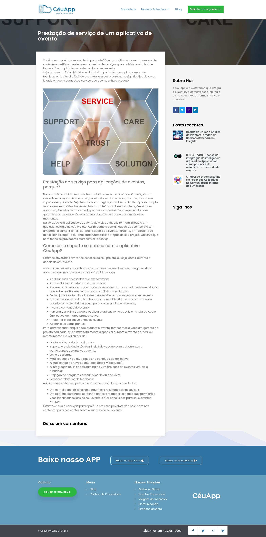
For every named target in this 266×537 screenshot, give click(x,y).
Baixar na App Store (130, 460)
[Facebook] (193, 530)
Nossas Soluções (155, 9)
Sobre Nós (129, 9)
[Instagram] (213, 530)
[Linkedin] (222, 530)
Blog (178, 9)
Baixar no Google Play (181, 460)
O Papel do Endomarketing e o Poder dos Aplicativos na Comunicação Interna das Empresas (203, 181)
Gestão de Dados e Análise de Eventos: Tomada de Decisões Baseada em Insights (203, 136)
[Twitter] (203, 530)
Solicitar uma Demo (58, 492)
